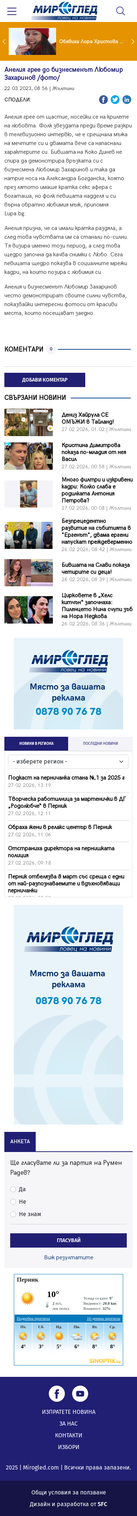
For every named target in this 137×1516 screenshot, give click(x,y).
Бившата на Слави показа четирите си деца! (96, 569)
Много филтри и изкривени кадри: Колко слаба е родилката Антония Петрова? (97, 490)
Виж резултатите (68, 1257)
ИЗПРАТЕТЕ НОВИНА (68, 1411)
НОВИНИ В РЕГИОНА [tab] (36, 744)
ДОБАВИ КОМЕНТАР (44, 380)
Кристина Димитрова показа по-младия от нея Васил (94, 452)
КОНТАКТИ (68, 1435)
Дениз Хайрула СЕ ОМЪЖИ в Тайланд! (88, 419)
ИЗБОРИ (68, 1446)
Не (22, 1201)
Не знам (30, 1214)
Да (22, 1189)
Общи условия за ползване (68, 1492)
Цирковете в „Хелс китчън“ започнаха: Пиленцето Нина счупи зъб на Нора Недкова (97, 606)
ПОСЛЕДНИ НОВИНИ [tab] (100, 744)
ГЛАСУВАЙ (69, 1240)
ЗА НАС (68, 1423)
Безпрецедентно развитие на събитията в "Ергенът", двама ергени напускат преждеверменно (97, 532)
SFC (102, 1504)
